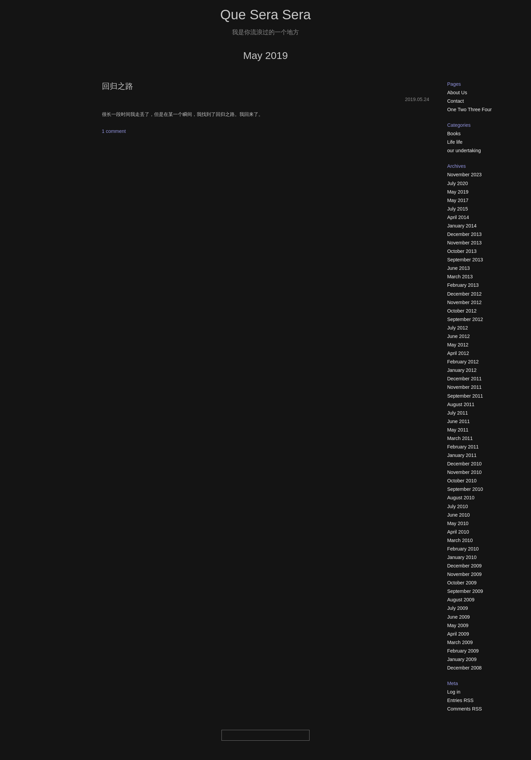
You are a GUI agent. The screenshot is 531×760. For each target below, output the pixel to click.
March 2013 (460, 276)
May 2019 (457, 192)
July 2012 (457, 328)
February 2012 (463, 361)
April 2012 (458, 353)
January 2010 (461, 557)
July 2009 (457, 608)
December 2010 (464, 463)
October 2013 (461, 251)
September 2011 (465, 396)
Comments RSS (464, 709)
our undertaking (464, 150)
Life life (454, 142)
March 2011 (460, 438)
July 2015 (457, 209)
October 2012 (461, 311)
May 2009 (457, 625)
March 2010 (460, 540)
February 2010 (463, 549)
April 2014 (458, 217)
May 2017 (457, 200)
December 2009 (464, 565)
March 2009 (460, 642)
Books (454, 133)
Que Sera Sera (265, 14)
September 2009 (465, 591)
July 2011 (457, 413)
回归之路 (117, 86)
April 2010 (458, 532)
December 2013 (464, 234)
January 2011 (461, 455)
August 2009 (460, 599)
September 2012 (465, 319)
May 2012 (457, 344)
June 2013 (458, 268)
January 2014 (461, 225)
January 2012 (461, 370)
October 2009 (461, 582)
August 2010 (460, 497)
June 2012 (458, 336)
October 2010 (461, 480)
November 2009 (464, 574)
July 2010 (457, 506)
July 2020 (457, 183)
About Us (457, 92)
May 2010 (457, 523)
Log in (453, 692)
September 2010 (465, 489)
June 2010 (458, 515)
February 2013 (463, 285)
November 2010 (464, 472)
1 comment (114, 131)
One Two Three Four (469, 109)
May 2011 (457, 430)
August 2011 (460, 404)
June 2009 (458, 617)
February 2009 (463, 651)
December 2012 (464, 294)
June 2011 (458, 421)
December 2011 (464, 378)
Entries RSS (460, 700)
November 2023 (464, 174)
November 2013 (464, 242)
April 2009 (458, 634)
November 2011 (464, 387)
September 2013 (465, 259)
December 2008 (464, 668)
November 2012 (464, 302)
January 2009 (461, 659)
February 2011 (463, 446)
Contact (455, 101)
